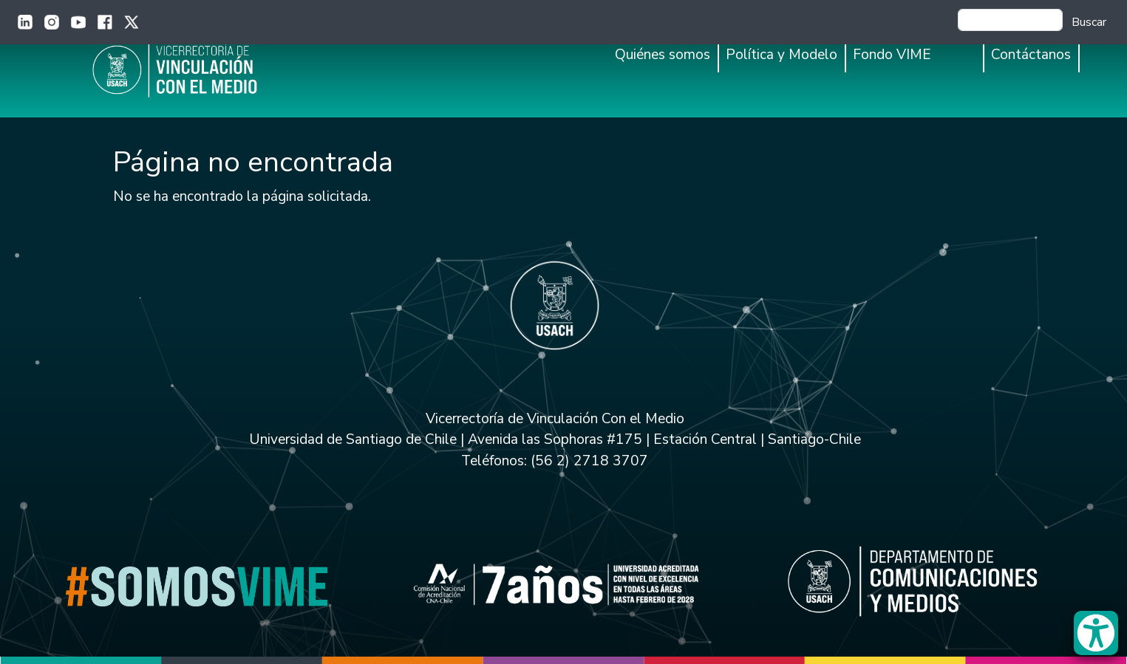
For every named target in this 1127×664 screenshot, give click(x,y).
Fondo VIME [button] (892, 54)
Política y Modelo (781, 54)
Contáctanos (1031, 54)
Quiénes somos (662, 54)
